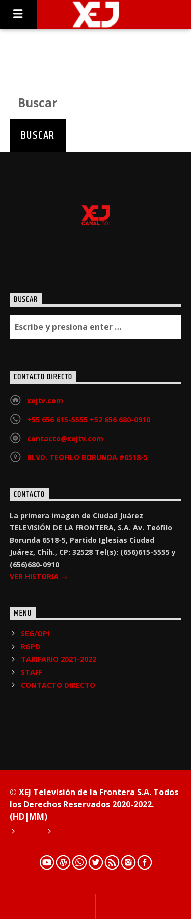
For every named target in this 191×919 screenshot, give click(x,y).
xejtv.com (45, 400)
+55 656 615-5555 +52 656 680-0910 (88, 419)
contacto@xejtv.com (65, 438)
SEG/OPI (35, 634)
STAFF (31, 672)
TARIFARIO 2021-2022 (58, 659)
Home (29, 831)
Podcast (71, 831)
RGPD (30, 646)
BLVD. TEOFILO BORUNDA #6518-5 (87, 457)
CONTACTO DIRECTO (58, 685)
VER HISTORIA (39, 577)
